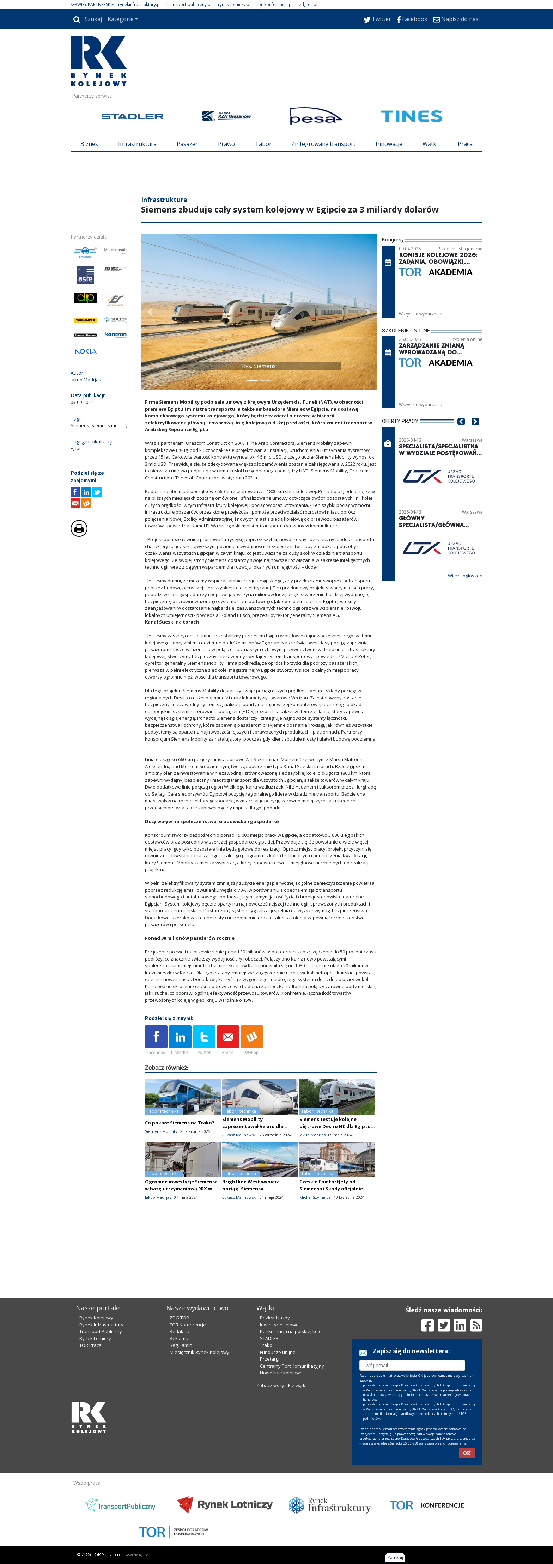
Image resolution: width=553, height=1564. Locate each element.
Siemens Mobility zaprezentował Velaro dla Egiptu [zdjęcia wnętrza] (252, 1126)
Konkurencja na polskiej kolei (291, 1331)
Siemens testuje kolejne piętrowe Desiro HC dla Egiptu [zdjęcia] (335, 1126)
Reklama (179, 1338)
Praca (465, 144)
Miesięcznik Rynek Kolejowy (199, 1352)
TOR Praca (90, 1345)
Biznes (89, 144)
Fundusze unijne (278, 1352)
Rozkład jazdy (275, 1317)
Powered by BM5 (138, 1555)
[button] (150, 312)
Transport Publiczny (100, 1331)
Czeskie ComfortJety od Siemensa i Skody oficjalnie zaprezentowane (331, 1188)
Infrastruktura (137, 144)
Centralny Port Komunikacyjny (292, 1366)
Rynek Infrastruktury (101, 1324)
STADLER (269, 1338)
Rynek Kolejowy (96, 1317)
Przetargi (269, 1359)
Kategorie (121, 19)
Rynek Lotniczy (95, 1338)
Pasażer (187, 144)
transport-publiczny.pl (189, 4)
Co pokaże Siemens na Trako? (179, 1123)
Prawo (226, 144)
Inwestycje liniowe (279, 1324)
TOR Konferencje (188, 1324)
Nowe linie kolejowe (281, 1372)
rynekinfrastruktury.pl (139, 4)
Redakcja (179, 1331)
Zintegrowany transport (323, 144)
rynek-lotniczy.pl (234, 4)
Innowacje (389, 144)
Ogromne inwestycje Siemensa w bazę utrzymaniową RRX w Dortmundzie (181, 1188)
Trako (266, 1345)
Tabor (263, 144)
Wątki (430, 144)
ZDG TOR (179, 1317)
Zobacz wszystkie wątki (281, 1385)
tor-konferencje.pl (275, 4)
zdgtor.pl (308, 4)
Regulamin (181, 1345)
